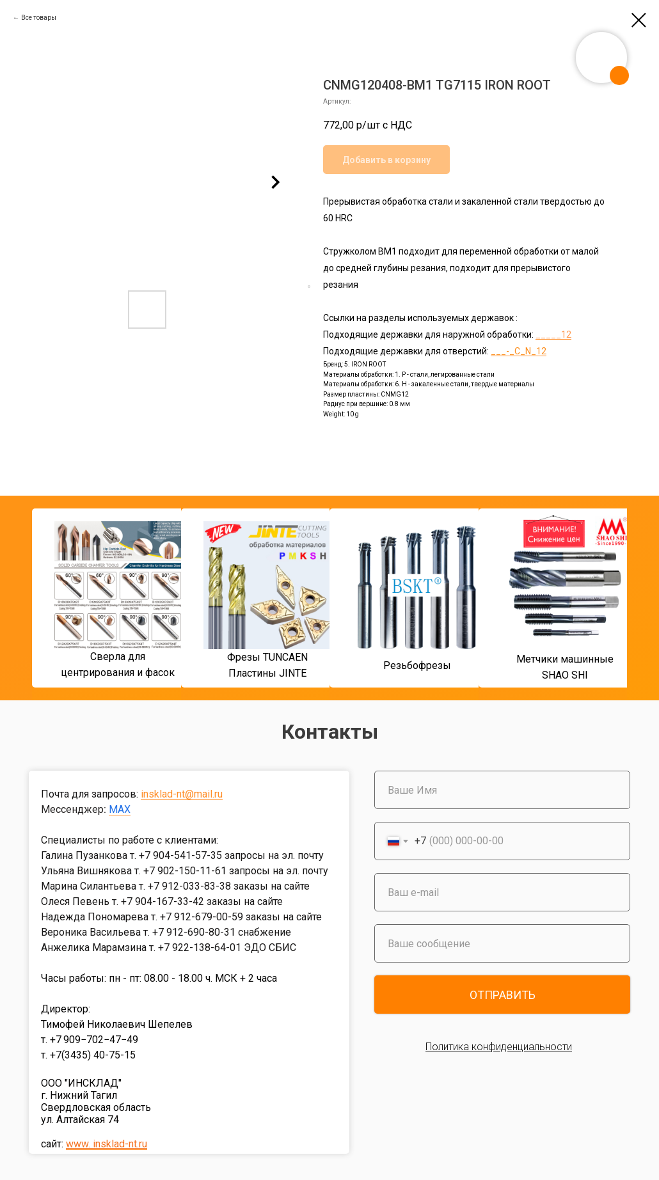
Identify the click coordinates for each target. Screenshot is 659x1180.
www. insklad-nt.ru (106, 1144)
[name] (502, 790)
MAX (120, 809)
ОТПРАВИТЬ (503, 995)
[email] (502, 892)
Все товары (38, 17)
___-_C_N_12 (518, 351)
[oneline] (502, 943)
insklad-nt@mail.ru (182, 794)
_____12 (553, 334)
